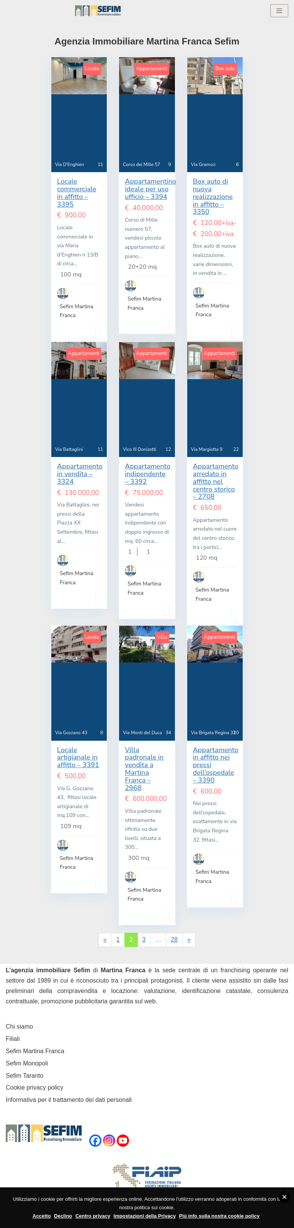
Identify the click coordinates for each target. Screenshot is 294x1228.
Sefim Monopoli (27, 1063)
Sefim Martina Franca (35, 1051)
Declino (63, 1216)
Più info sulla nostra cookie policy (219, 1216)
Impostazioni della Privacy (145, 1216)
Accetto (42, 1216)
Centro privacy (92, 1216)
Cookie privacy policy (34, 1087)
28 (174, 939)
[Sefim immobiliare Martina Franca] (98, 10)
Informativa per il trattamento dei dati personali (69, 1099)
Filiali (13, 1039)
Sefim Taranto (24, 1075)
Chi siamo (19, 1026)
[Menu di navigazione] (279, 10)
